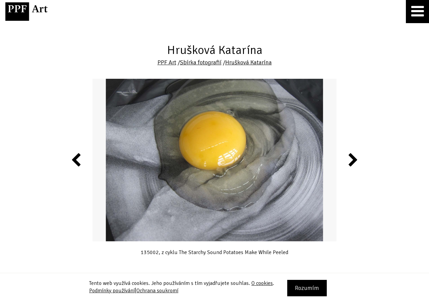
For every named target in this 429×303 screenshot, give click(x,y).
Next (352, 159)
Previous (76, 159)
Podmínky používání (112, 290)
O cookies (262, 283)
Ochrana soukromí (157, 290)
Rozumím (307, 288)
